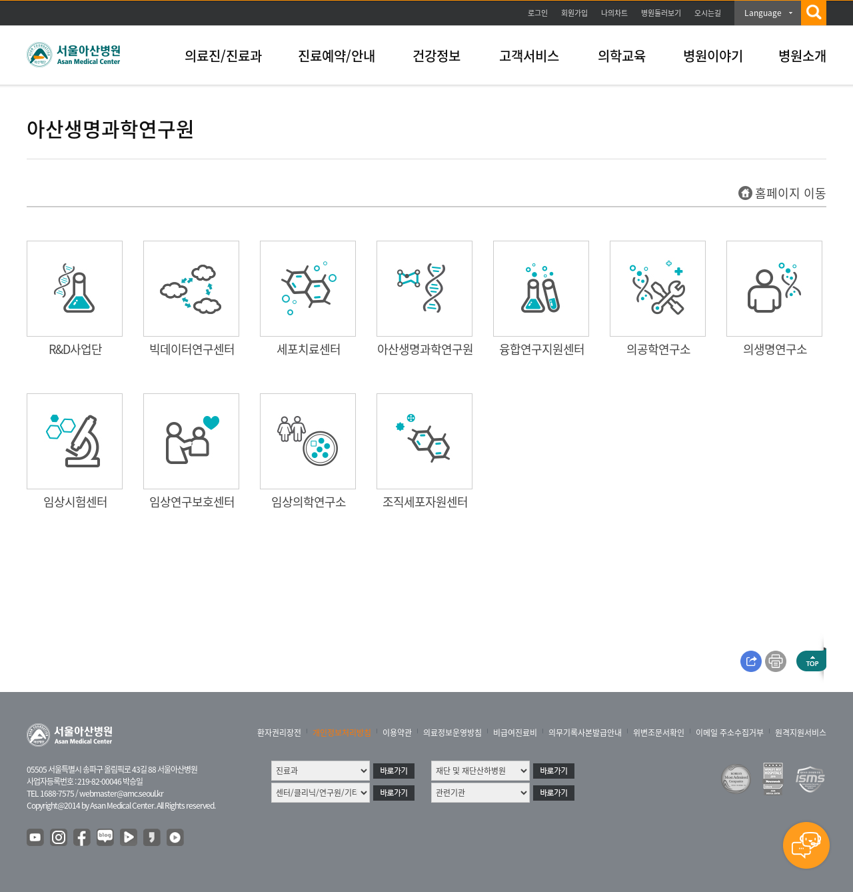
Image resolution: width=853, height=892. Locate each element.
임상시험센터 (75, 502)
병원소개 (802, 55)
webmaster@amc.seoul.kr (121, 793)
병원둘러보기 (661, 13)
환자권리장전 (279, 733)
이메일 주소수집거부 (730, 733)
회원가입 (574, 13)
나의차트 (614, 13)
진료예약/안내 (336, 55)
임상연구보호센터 (192, 502)
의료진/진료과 (223, 55)
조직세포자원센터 (425, 502)
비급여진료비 (515, 733)
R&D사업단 (75, 349)
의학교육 (622, 55)
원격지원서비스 (800, 733)
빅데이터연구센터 (192, 349)
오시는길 (707, 13)
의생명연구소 (775, 349)
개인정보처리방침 (342, 733)
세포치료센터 (309, 349)
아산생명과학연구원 (425, 349)
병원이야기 (713, 55)
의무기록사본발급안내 (585, 733)
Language (763, 13)
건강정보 (436, 55)
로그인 (538, 13)
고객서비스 (529, 55)
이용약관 (397, 733)
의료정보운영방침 (452, 733)
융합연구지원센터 (541, 349)
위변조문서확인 (658, 733)
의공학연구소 (658, 349)
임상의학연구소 (308, 502)
